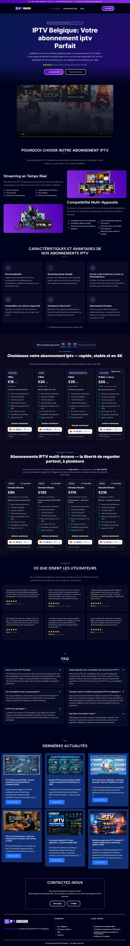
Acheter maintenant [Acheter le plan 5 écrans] (110, 536)
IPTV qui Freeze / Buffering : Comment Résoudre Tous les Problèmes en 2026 (108, 781)
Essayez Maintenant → (76, 23)
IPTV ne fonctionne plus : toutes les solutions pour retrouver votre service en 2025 (21, 838)
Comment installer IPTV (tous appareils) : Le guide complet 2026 (63, 841)
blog (82, 9)
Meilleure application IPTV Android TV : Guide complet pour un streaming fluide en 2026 (108, 842)
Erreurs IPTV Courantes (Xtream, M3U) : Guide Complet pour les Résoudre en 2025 (64, 782)
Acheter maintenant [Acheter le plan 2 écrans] (19, 536)
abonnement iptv (70, 9)
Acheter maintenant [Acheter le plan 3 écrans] (50, 536)
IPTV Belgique (55, 9)
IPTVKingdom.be (10, 928)
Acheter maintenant (19, 424)
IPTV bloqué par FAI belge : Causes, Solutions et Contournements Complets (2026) (20, 782)
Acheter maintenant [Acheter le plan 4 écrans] (80, 536)
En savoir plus (13, 802)
